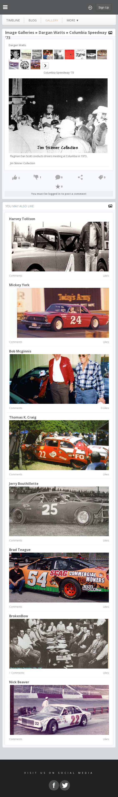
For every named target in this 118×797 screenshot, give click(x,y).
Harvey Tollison (22, 219)
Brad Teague (20, 549)
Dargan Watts (52, 32)
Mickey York (19, 285)
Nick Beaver (19, 682)
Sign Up (103, 7)
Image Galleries (19, 32)
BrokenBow (18, 616)
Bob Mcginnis (20, 351)
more (73, 20)
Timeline (13, 20)
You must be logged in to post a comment (58, 194)
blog (33, 20)
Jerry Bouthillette (24, 483)
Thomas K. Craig (22, 417)
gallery (51, 20)
